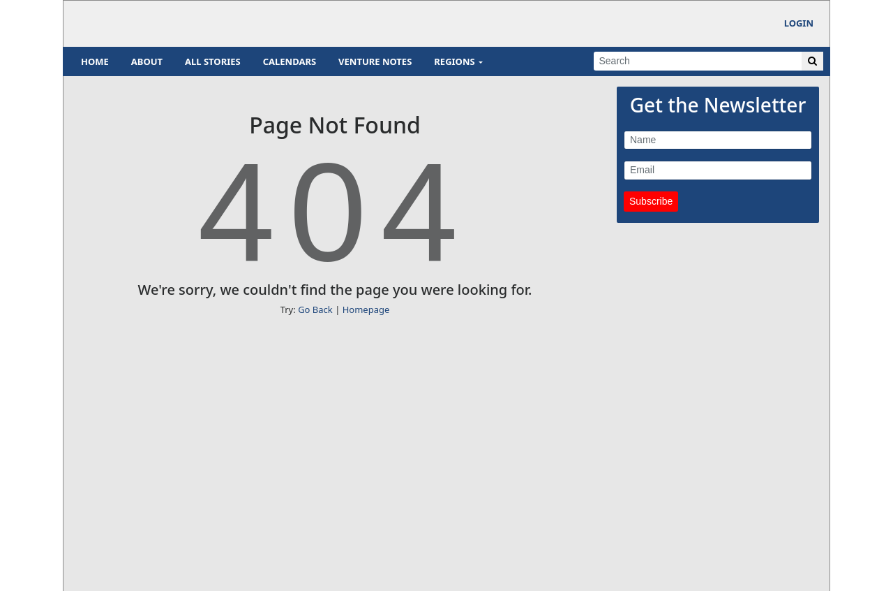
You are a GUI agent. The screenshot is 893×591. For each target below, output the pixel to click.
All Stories (213, 61)
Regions (454, 61)
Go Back (315, 309)
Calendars (289, 61)
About (147, 61)
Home (95, 61)
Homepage (366, 309)
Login (798, 23)
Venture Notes (375, 61)
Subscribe (651, 201)
